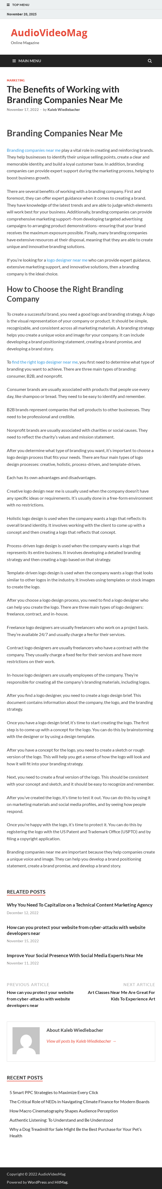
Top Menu (20, 5)
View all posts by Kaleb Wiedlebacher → (81, 1040)
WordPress (37, 1182)
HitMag (61, 1182)
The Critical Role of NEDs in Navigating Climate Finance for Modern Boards (79, 1101)
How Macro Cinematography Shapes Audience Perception (64, 1110)
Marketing (16, 80)
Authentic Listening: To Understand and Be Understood (62, 1119)
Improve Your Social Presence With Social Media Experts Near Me (75, 955)
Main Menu (29, 60)
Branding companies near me (34, 150)
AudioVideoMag (49, 32)
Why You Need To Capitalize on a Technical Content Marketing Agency (79, 905)
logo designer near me (67, 259)
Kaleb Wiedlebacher (64, 109)
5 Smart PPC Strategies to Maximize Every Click (54, 1092)
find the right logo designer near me (45, 361)
